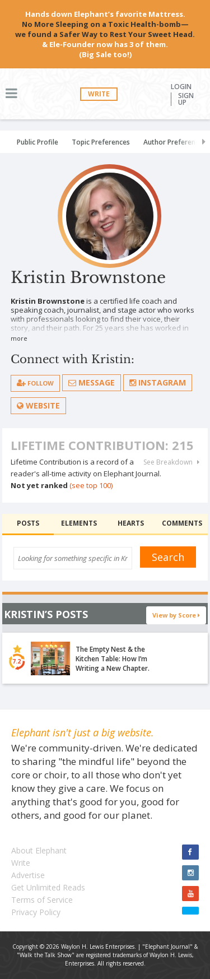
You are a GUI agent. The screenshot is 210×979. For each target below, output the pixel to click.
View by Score (176, 615)
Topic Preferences (101, 142)
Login (181, 86)
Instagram (157, 382)
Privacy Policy (35, 912)
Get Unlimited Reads (48, 887)
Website (38, 405)
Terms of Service (42, 899)
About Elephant (39, 850)
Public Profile (37, 142)
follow (35, 383)
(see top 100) (91, 485)
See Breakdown (171, 462)
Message (91, 382)
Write (99, 94)
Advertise (28, 875)
